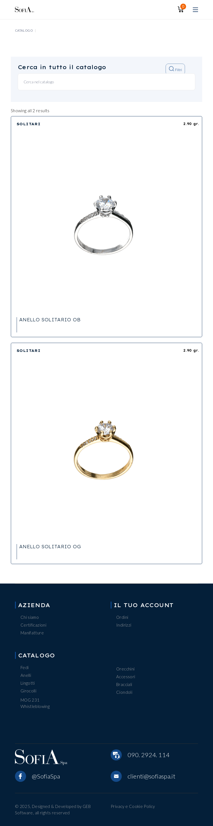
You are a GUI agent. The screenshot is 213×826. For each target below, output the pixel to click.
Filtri (175, 69)
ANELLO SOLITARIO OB (49, 319)
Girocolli (28, 690)
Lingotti (28, 682)
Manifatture (32, 632)
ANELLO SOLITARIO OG (50, 546)
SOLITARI (29, 124)
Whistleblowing (35, 706)
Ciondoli (124, 692)
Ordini (122, 617)
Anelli (26, 675)
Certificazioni (33, 624)
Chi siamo (30, 617)
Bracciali (124, 684)
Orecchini (125, 668)
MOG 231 (30, 699)
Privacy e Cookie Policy (133, 806)
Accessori (125, 676)
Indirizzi (123, 624)
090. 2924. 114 (148, 755)
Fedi (25, 667)
